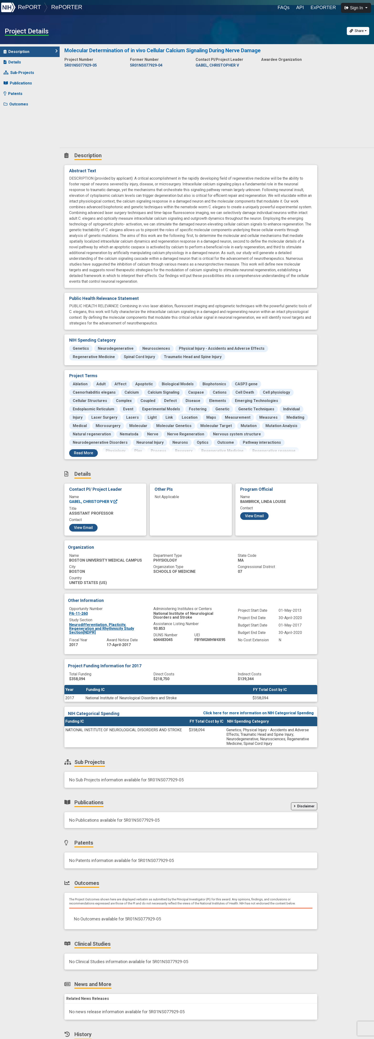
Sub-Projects (19, 72)
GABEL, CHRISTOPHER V (93, 501)
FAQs (284, 7)
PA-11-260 (78, 613)
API (300, 7)
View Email (83, 527)
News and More (21, 125)
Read (83, 453)
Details (12, 62)
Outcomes (16, 104)
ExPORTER (323, 7)
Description (31, 51)
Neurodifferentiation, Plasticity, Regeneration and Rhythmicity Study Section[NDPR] (101, 628)
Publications (18, 83)
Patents (13, 93)
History (13, 135)
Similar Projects (21, 146)
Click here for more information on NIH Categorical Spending (258, 713)
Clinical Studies (20, 114)
